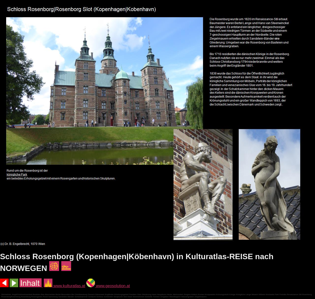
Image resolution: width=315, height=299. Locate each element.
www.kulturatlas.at (64, 286)
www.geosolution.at (108, 286)
